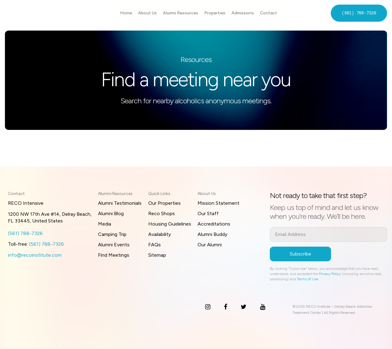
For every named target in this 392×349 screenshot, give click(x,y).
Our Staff (208, 213)
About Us (147, 13)
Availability (159, 234)
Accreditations (214, 224)
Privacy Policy (330, 274)
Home (126, 13)
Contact (268, 13)
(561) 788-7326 (359, 13)
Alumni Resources (180, 13)
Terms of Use (307, 279)
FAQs (154, 245)
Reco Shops (161, 213)
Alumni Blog (111, 213)
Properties (214, 13)
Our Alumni (210, 245)
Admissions (243, 13)
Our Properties (164, 203)
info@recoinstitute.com (35, 255)
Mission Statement (218, 203)
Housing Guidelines (169, 224)
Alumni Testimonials (119, 203)
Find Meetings (113, 255)
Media (104, 224)
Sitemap (157, 255)
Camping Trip (112, 234)
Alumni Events (114, 245)
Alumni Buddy (212, 234)
